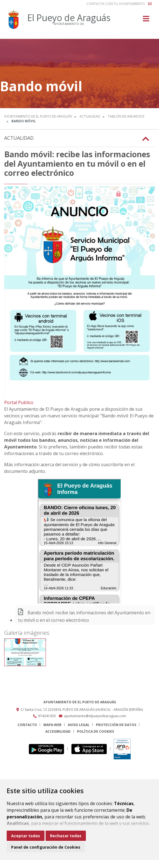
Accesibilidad (58, 731)
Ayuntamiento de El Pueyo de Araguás (38, 116)
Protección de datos (116, 724)
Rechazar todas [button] (65, 835)
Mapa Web (52, 724)
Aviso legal (79, 724)
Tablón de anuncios (126, 116)
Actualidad (90, 116)
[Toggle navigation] (146, 20)
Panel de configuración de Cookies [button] (45, 847)
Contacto (27, 724)
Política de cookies (95, 731)
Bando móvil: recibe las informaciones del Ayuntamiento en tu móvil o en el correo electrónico (84, 616)
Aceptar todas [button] (25, 835)
